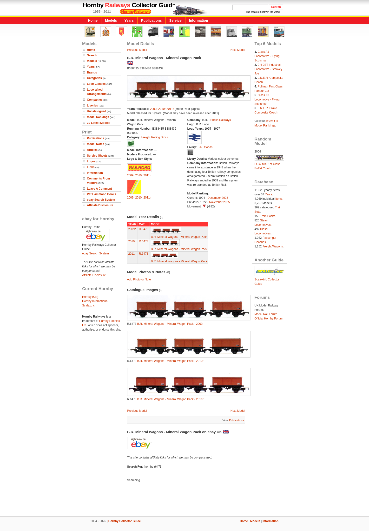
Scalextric (88, 305)
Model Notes (95, 144)
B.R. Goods (205, 147)
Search (92, 55)
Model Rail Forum (266, 314)
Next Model (238, 50)
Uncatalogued (96, 111)
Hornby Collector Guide (124, 521)
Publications (151, 20)
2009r (154, 109)
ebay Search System (101, 199)
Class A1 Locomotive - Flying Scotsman (267, 56)
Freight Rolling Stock (154, 137)
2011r (170, 109)
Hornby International (95, 301)
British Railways (221, 120)
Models (111, 20)
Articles (92, 150)
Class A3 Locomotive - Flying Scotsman (267, 99)
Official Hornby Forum (269, 318)
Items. (279, 198)
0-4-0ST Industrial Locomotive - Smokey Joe (268, 69)
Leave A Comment (99, 188)
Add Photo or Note (139, 279)
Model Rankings (98, 117)
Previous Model (137, 50)
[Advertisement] (184, 500)
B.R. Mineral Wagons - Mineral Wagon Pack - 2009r (170, 323)
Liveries (92, 105)
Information (198, 20)
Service (175, 20)
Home (93, 20)
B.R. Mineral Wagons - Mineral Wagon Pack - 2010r (170, 361)
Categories (94, 78)
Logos (91, 161)
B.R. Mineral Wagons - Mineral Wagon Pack (179, 237)
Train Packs (267, 216)
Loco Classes (96, 84)
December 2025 (218, 197)
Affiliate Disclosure (100, 205)
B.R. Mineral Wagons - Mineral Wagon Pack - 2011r (170, 399)
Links (90, 167)
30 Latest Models (98, 123)
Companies (95, 99)
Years (129, 20)
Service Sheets (97, 155)
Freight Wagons (273, 246)
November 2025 (219, 202)
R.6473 (143, 229)
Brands (92, 72)
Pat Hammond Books (101, 194)
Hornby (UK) (90, 297)
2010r (162, 109)
